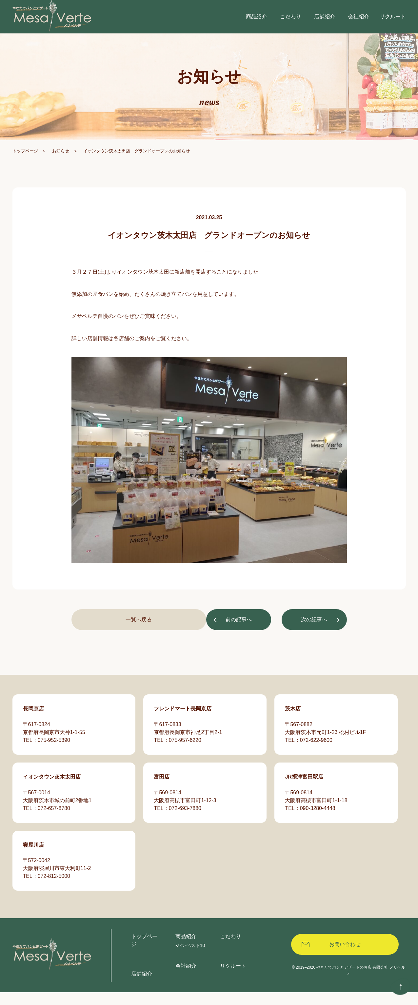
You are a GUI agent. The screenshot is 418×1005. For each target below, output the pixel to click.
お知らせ (60, 167)
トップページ (25, 167)
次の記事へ (313, 637)
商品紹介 (185, 949)
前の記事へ (105, 637)
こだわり (230, 949)
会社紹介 (185, 978)
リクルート (233, 978)
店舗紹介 (141, 986)
